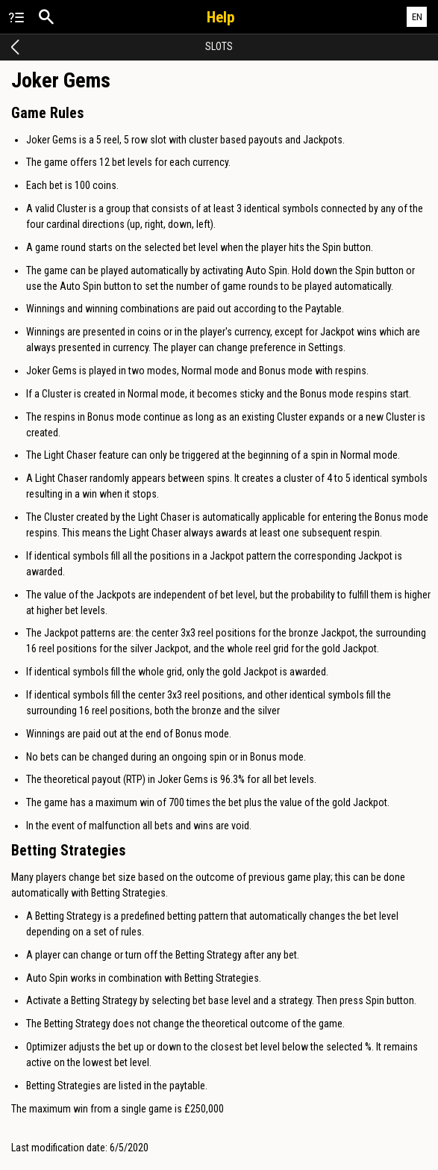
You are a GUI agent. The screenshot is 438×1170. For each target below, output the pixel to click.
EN (417, 16)
